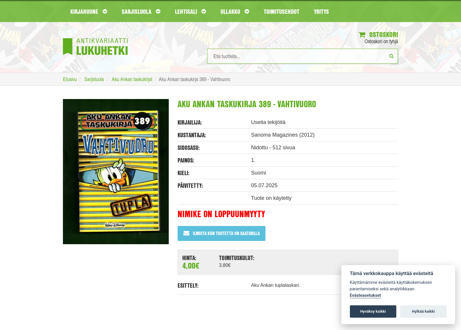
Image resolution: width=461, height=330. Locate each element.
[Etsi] (391, 56)
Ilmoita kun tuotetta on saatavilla (221, 233)
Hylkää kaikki (423, 311)
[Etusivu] (95, 37)
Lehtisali (190, 11)
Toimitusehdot (281, 11)
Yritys (321, 11)
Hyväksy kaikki (373, 311)
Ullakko (235, 11)
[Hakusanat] (302, 56)
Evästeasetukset (365, 295)
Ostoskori (378, 34)
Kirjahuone (88, 11)
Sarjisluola (141, 11)
